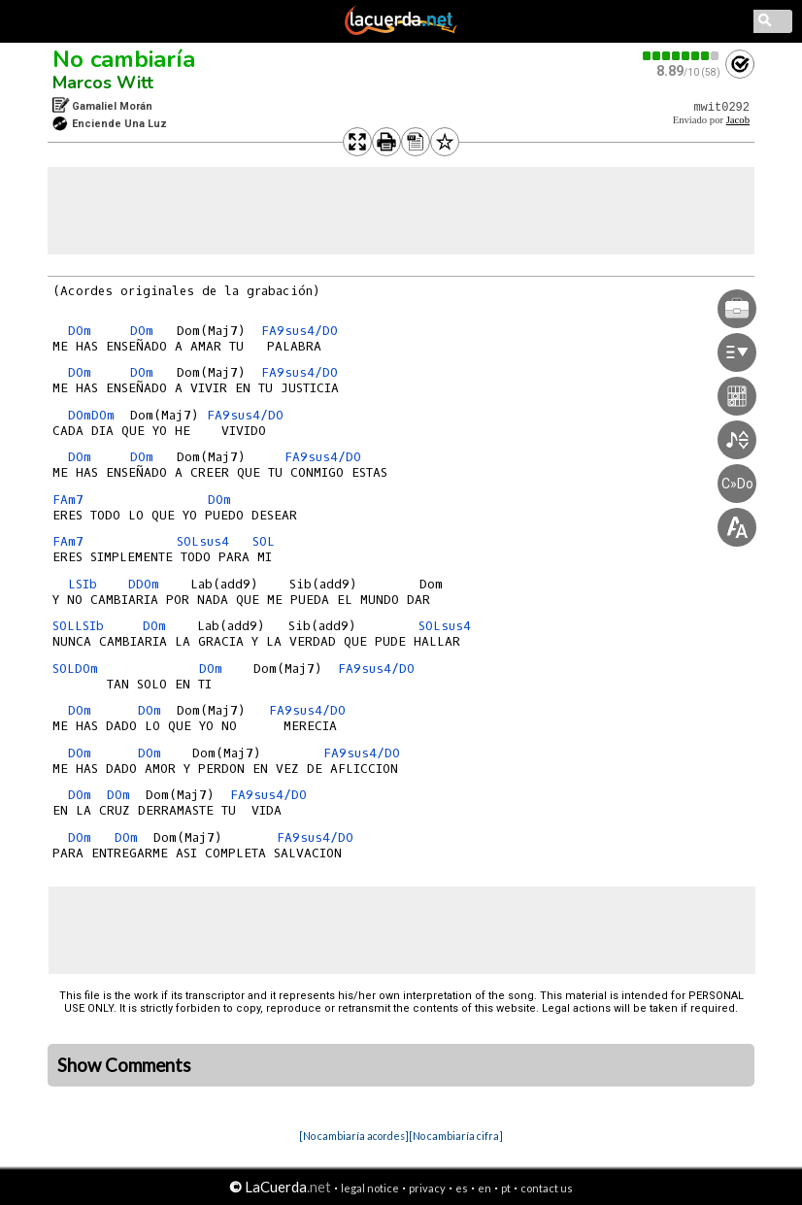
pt (506, 1188)
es (461, 1188)
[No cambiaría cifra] (456, 1135)
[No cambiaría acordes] (354, 1135)
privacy (427, 1188)
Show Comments (124, 1065)
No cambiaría (123, 59)
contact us (546, 1188)
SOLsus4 (203, 541)
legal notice (370, 1188)
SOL (263, 541)
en (484, 1188)
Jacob (738, 120)
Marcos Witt (102, 82)
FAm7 (68, 499)
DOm (79, 330)
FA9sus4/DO (299, 330)
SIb (86, 584)
